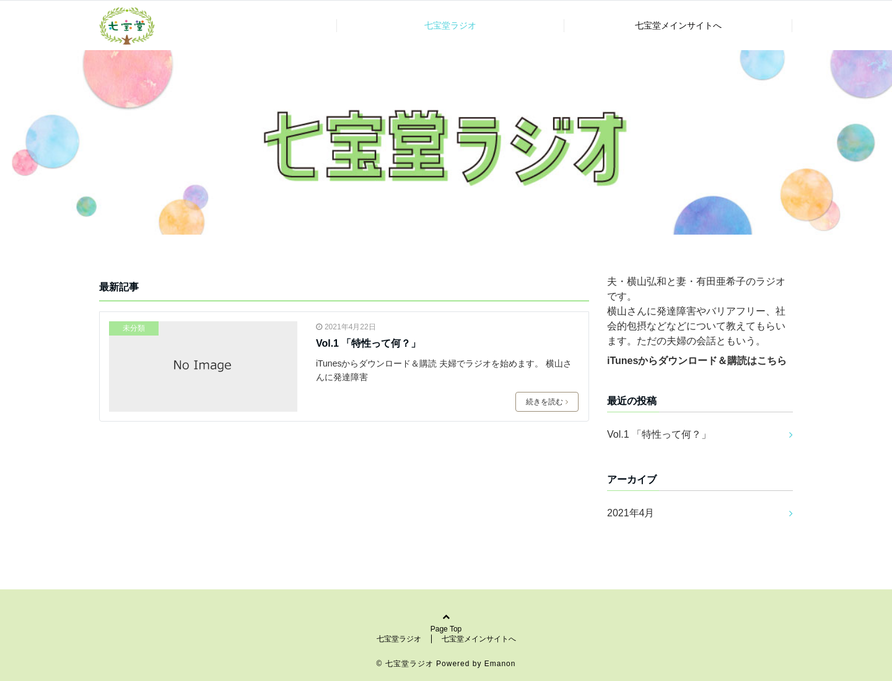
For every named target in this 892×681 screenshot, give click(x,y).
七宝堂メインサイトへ (678, 25)
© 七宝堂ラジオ (405, 663)
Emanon (500, 663)
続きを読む (547, 401)
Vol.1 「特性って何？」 (368, 343)
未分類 (134, 328)
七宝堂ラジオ (450, 25)
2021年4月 (631, 513)
